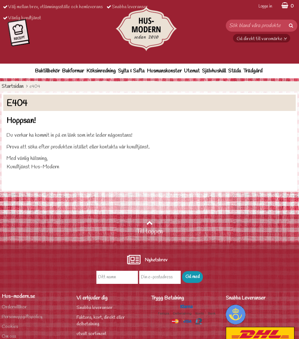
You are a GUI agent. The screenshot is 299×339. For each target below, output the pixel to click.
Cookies (10, 327)
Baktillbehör (47, 71)
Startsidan (13, 86)
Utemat (192, 71)
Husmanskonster (164, 71)
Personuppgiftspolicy (22, 317)
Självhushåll (214, 71)
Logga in (265, 6)
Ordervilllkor (14, 307)
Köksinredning (101, 71)
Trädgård (252, 71)
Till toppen (149, 228)
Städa (234, 71)
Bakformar (73, 71)
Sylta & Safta (131, 71)
